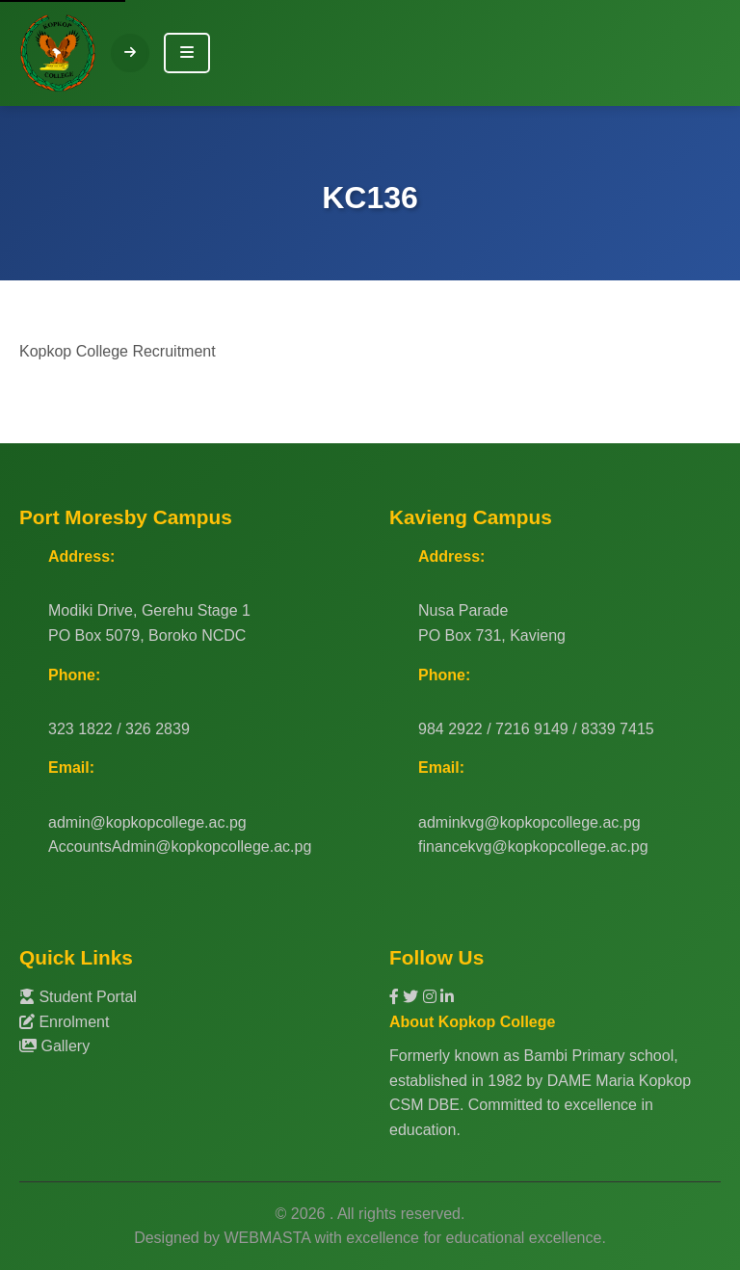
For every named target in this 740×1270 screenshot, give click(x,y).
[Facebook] (396, 997)
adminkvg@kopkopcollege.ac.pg (529, 822)
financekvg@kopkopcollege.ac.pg (533, 846)
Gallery (54, 1046)
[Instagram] (431, 997)
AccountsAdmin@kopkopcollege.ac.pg (179, 846)
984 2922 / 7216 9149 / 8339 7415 (536, 729)
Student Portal (78, 997)
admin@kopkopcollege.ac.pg (147, 822)
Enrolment (64, 1022)
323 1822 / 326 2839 (119, 729)
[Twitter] (412, 997)
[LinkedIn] (447, 997)
